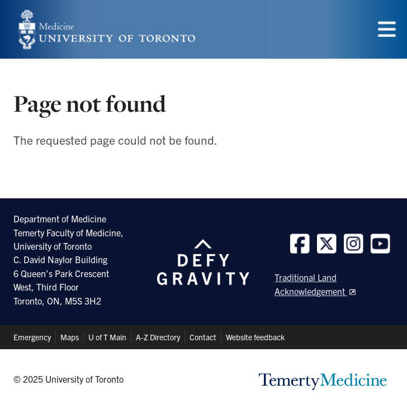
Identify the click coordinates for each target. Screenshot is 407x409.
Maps (69, 337)
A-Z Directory (158, 337)
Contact (203, 337)
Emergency (32, 337)
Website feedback (255, 337)
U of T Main (107, 337)
